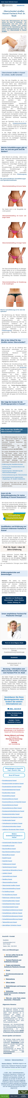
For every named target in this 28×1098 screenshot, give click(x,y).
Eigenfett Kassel (7, 861)
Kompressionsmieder (20, 123)
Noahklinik (23, 367)
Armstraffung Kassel (8, 845)
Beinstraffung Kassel (8, 855)
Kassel (6, 2)
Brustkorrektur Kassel (8, 792)
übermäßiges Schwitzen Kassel (11, 925)
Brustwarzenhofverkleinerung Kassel (13, 811)
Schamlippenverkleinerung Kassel (12, 910)
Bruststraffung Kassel (8, 796)
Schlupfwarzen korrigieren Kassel (12, 823)
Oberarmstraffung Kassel (9, 882)
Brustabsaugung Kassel (9, 780)
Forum (8, 970)
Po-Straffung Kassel (8, 891)
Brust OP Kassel (14, 775)
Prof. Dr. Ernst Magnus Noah (14, 643)
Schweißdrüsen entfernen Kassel (12, 913)
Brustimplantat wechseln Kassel (11, 786)
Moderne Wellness (7, 1063)
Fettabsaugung (22, 174)
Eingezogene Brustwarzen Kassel (12, 817)
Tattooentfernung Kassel (9, 922)
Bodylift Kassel (6, 858)
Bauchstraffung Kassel (9, 848)
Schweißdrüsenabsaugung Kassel (12, 916)
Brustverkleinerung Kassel (10, 805)
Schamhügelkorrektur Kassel (10, 901)
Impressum (8, 1060)
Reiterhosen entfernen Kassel (11, 897)
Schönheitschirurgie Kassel (10, 1091)
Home (2, 2)
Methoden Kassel (13, 2)
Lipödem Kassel (7, 873)
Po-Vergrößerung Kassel (9, 894)
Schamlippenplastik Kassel (10, 907)
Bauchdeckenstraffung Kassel (11, 852)
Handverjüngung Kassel (9, 867)
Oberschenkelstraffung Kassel (11, 888)
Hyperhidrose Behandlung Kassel (12, 870)
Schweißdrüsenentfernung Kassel (12, 919)
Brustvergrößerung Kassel (10, 799)
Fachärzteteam (15, 1042)
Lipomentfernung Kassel (9, 876)
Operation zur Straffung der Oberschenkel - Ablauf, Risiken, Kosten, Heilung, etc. (14, 600)
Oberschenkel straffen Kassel (11, 885)
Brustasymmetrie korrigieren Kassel (13, 783)
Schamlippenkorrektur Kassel (11, 904)
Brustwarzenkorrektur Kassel (10, 814)
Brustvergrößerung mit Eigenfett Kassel (14, 802)
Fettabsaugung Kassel (9, 864)
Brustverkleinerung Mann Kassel (12, 808)
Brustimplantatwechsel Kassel (11, 789)
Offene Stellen (10, 982)
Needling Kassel (7, 879)
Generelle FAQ (20, 5)
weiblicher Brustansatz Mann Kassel (13, 829)
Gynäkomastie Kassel (8, 820)
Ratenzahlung (10, 979)
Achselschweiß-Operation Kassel (12, 842)
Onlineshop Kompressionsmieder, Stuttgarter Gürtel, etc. (14, 992)
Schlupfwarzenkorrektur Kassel (11, 826)
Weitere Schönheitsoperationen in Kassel (14, 835)
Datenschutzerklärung (17, 1060)
